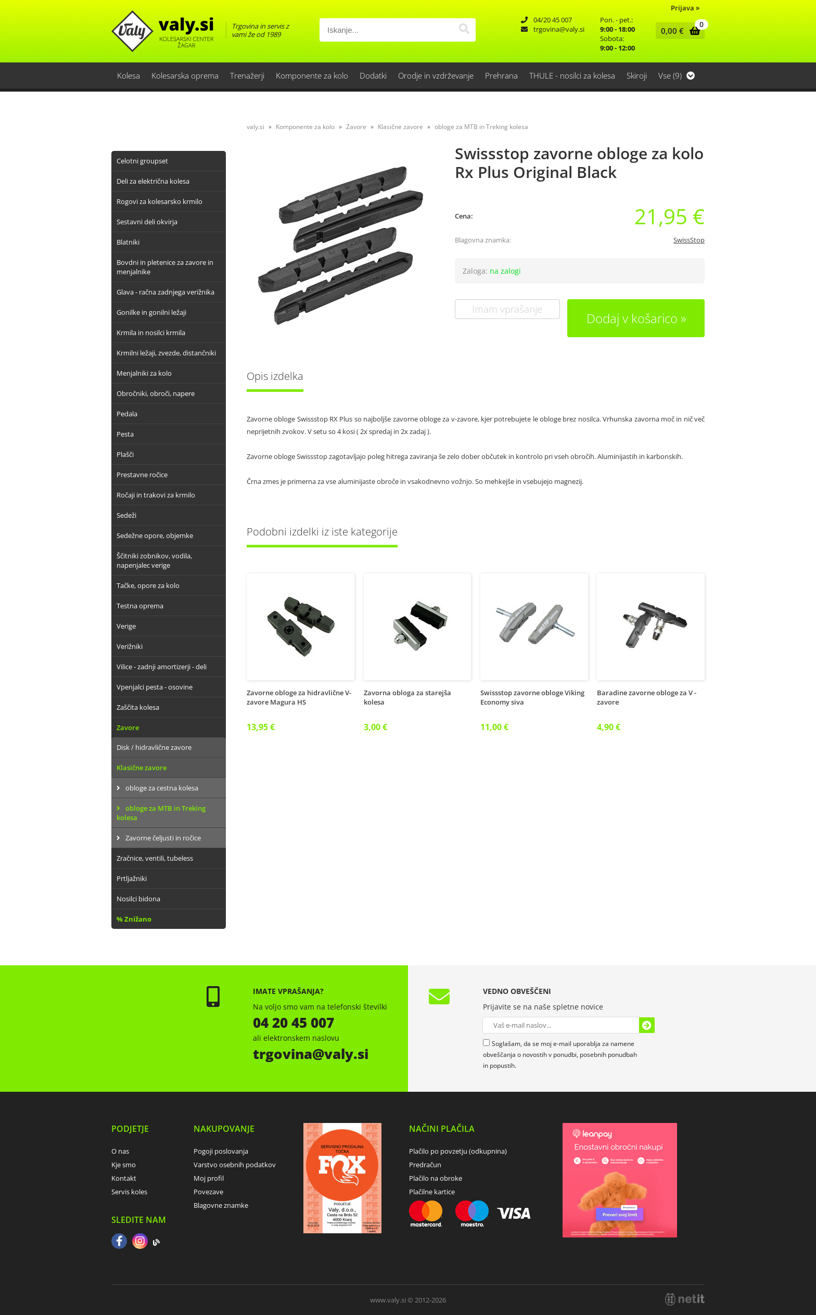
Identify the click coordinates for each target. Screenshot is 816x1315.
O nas (120, 1151)
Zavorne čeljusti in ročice (163, 837)
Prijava (685, 7)
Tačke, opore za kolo (148, 585)
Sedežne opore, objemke (155, 535)
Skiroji (637, 75)
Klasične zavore (142, 767)
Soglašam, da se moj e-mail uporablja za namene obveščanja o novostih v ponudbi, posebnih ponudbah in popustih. (560, 1054)
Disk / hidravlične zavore (154, 747)
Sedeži (126, 515)
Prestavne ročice (142, 474)
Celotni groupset (142, 160)
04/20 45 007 (552, 19)
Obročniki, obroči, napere (156, 393)
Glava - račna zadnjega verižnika (165, 292)
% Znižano (134, 919)
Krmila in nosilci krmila (151, 332)
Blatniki (128, 242)
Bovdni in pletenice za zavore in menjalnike (165, 267)
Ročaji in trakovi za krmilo (156, 495)
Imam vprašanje (507, 309)
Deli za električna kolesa (153, 181)
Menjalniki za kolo (144, 373)
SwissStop (689, 240)
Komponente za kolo (312, 75)
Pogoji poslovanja (221, 1151)
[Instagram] (140, 1242)
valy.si (255, 126)
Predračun (425, 1164)
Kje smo (123, 1164)
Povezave (208, 1191)
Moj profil (209, 1178)
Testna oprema (140, 605)
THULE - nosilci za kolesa (572, 75)
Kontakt (123, 1178)
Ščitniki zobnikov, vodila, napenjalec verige (154, 560)
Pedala (127, 413)
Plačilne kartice (432, 1191)
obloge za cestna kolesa (161, 788)
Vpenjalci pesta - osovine (155, 687)
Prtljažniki (132, 878)
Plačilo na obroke (435, 1178)
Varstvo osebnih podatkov (235, 1164)
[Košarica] (678, 30)
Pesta (125, 434)
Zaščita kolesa (138, 707)
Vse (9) (676, 75)
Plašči (125, 454)
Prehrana (501, 75)
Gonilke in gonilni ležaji (151, 312)
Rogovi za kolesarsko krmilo (159, 201)
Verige (126, 626)
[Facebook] (119, 1242)
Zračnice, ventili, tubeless (155, 858)
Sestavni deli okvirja (147, 221)
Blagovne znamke (221, 1205)
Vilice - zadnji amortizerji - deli (162, 666)
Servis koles (129, 1191)
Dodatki (373, 75)
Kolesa (128, 75)
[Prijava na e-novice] (647, 1025)
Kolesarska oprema (185, 75)
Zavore (128, 727)
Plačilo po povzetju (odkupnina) (458, 1151)
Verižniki (130, 646)
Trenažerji (247, 75)
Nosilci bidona (138, 898)
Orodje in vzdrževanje (436, 75)
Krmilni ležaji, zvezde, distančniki (166, 353)
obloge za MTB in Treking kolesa (161, 812)
